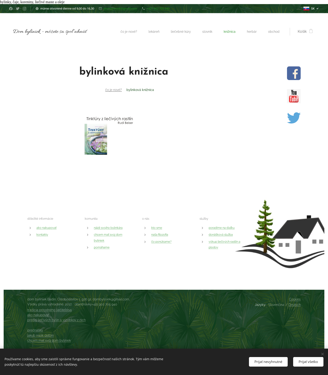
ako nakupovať (46, 227)
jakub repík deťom (40, 335)
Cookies (295, 299)
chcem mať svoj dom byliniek (49, 340)
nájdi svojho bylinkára (108, 227)
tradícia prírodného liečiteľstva (49, 310)
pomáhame (102, 247)
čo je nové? (113, 90)
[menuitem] (123, 31)
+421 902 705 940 (158, 8)
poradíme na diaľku (222, 227)
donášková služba (221, 234)
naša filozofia (159, 234)
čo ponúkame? (161, 241)
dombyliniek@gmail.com (120, 8)
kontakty (42, 234)
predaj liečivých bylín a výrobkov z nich (56, 320)
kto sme (156, 227)
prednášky (35, 330)
